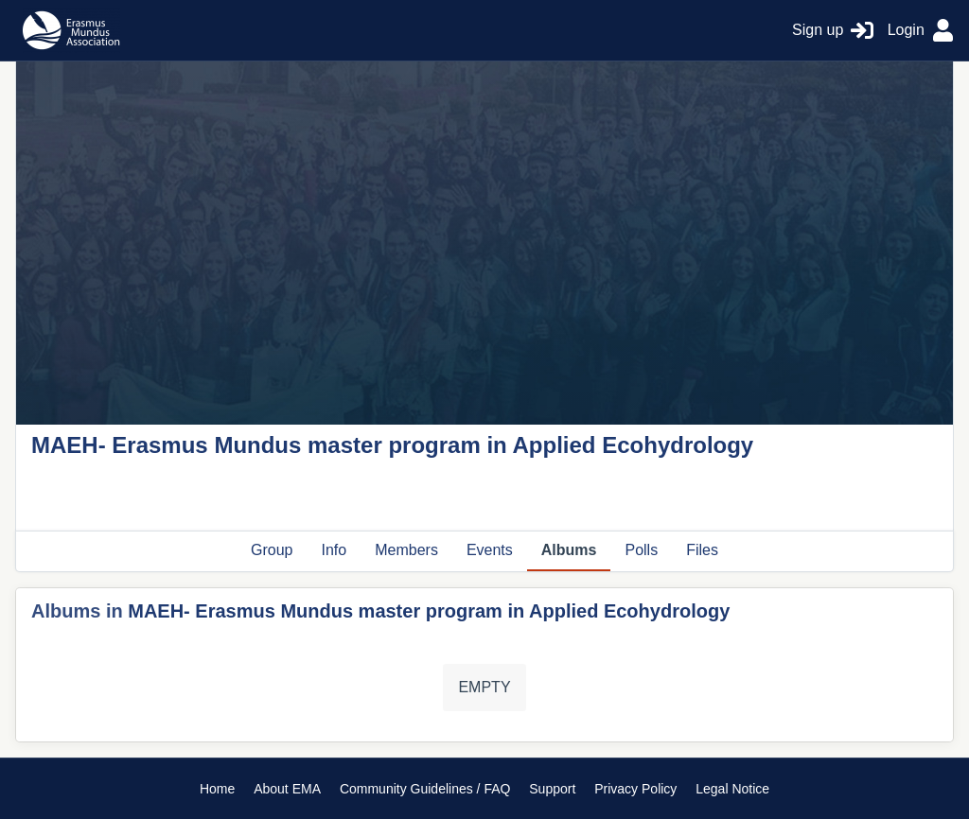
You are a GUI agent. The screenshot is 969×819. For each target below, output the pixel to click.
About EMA (287, 788)
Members (406, 550)
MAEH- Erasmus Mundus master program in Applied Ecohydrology (429, 611)
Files (702, 550)
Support (552, 788)
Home (217, 788)
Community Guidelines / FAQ (425, 788)
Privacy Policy (635, 788)
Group (271, 550)
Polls (641, 550)
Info (334, 550)
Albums (569, 550)
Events (490, 550)
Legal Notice (732, 788)
